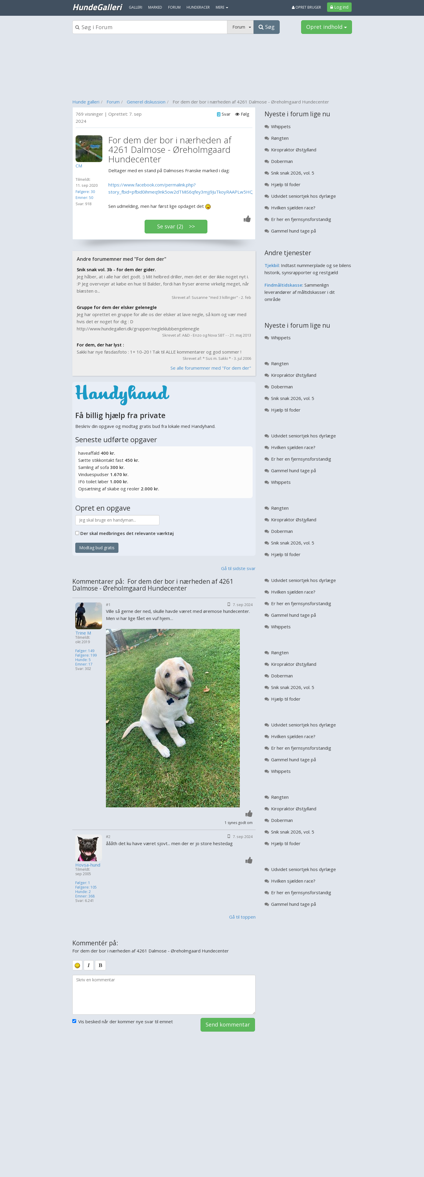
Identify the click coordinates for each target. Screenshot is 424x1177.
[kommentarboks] (164, 995)
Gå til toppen (242, 917)
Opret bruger (306, 7)
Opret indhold (326, 26)
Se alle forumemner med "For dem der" (210, 368)
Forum (113, 102)
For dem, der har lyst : (100, 345)
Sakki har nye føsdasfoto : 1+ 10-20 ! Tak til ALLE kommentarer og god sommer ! (159, 352)
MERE (222, 7)
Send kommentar (228, 1024)
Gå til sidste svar (238, 568)
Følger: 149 (84, 650)
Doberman (282, 161)
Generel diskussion (146, 102)
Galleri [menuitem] (135, 7)
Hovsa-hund (87, 865)
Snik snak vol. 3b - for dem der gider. (116, 269)
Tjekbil (272, 265)
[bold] (100, 965)
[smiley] (77, 965)
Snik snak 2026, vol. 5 (292, 173)
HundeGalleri (96, 6)
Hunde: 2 (83, 891)
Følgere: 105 (86, 887)
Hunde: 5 (83, 659)
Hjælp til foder (286, 184)
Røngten (280, 138)
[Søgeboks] (150, 27)
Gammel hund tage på (293, 231)
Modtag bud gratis (97, 547)
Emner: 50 (84, 197)
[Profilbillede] (90, 148)
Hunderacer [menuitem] (198, 7)
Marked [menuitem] (155, 7)
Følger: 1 (82, 882)
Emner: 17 (84, 664)
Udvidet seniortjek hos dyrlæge (303, 196)
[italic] (89, 965)
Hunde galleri (85, 102)
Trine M (83, 633)
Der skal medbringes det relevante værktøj (127, 533)
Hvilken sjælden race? (293, 208)
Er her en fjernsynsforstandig (301, 219)
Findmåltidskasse (283, 285)
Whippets (281, 126)
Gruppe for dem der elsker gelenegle (117, 307)
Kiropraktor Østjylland (293, 150)
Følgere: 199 (86, 655)
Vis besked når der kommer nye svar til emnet (122, 1021)
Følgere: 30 (85, 191)
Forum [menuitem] (174, 7)
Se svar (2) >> (176, 226)
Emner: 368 (85, 896)
